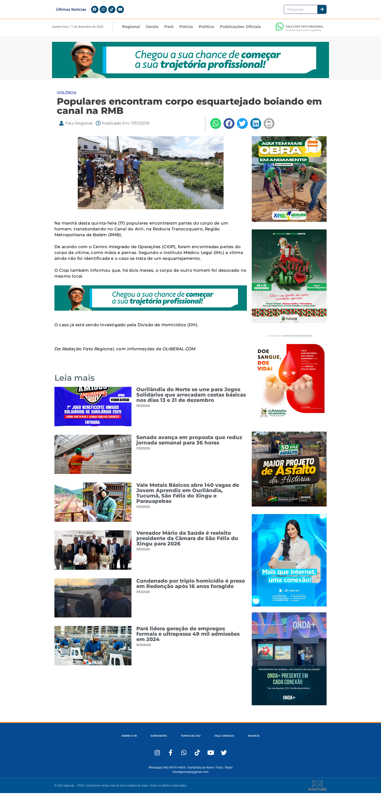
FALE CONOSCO (228, 739)
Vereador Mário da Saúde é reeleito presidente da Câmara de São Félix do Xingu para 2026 (187, 541)
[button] (215, 126)
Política (206, 29)
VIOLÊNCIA (67, 95)
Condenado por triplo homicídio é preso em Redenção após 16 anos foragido (190, 586)
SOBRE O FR (121, 739)
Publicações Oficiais (240, 29)
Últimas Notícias (71, 11)
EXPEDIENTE (154, 739)
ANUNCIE (261, 739)
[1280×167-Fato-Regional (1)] (190, 79)
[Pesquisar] (321, 11)
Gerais (152, 29)
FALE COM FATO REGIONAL (305, 29)
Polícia (186, 29)
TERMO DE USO (190, 739)
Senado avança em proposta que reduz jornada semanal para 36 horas (189, 443)
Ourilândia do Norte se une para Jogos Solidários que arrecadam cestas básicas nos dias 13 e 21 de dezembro (191, 397)
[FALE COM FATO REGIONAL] (279, 29)
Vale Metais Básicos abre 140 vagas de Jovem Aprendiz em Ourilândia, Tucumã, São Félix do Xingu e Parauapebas (187, 496)
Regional (131, 29)
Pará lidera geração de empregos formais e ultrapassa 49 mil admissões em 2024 (188, 636)
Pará (168, 29)
